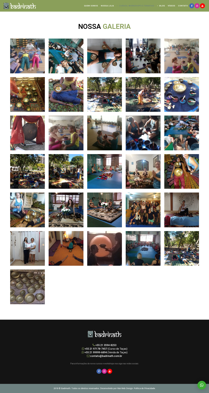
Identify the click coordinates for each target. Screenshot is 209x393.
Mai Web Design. (125, 388)
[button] (201, 385)
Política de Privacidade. (144, 388)
